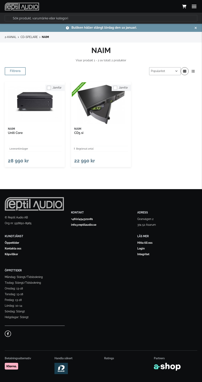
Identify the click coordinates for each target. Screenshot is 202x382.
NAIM (45, 37)
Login (141, 248)
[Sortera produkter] (165, 71)
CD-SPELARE (29, 37)
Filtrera (15, 71)
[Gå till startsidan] (22, 6)
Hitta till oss (144, 242)
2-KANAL (10, 37)
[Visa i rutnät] (185, 71)
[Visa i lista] (193, 71)
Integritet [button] (143, 254)
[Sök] (101, 18)
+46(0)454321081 (82, 219)
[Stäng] (195, 28)
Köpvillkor (11, 254)
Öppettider (12, 242)
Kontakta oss (13, 248)
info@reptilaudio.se (83, 224)
